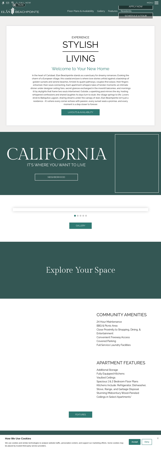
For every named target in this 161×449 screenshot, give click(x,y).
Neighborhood (56, 177)
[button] (75, 216)
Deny (147, 442)
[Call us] (23, 3)
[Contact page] (7, 3)
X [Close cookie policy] (157, 438)
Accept (135, 442)
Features (112, 11)
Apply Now (136, 6)
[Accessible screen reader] (3, 3)
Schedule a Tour (136, 15)
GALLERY (80, 225)
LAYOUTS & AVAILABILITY (80, 112)
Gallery (101, 11)
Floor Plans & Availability (80, 11)
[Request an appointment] (12, 3)
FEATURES (80, 414)
